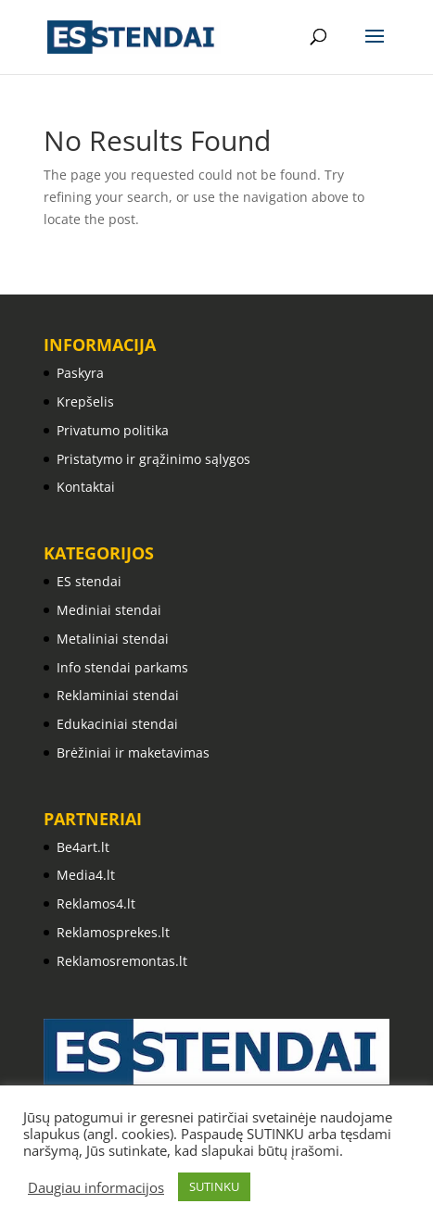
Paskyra (80, 373)
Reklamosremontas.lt (122, 961)
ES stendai (89, 581)
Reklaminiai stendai (118, 695)
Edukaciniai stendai (117, 724)
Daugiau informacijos (96, 1187)
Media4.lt (86, 875)
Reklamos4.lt (96, 903)
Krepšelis (85, 401)
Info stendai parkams (122, 667)
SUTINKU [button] (214, 1186)
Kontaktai (86, 486)
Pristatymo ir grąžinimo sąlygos (153, 459)
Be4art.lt (83, 847)
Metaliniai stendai (113, 638)
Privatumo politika (113, 430)
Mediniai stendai (109, 610)
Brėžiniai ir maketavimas (133, 752)
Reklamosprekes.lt (113, 932)
